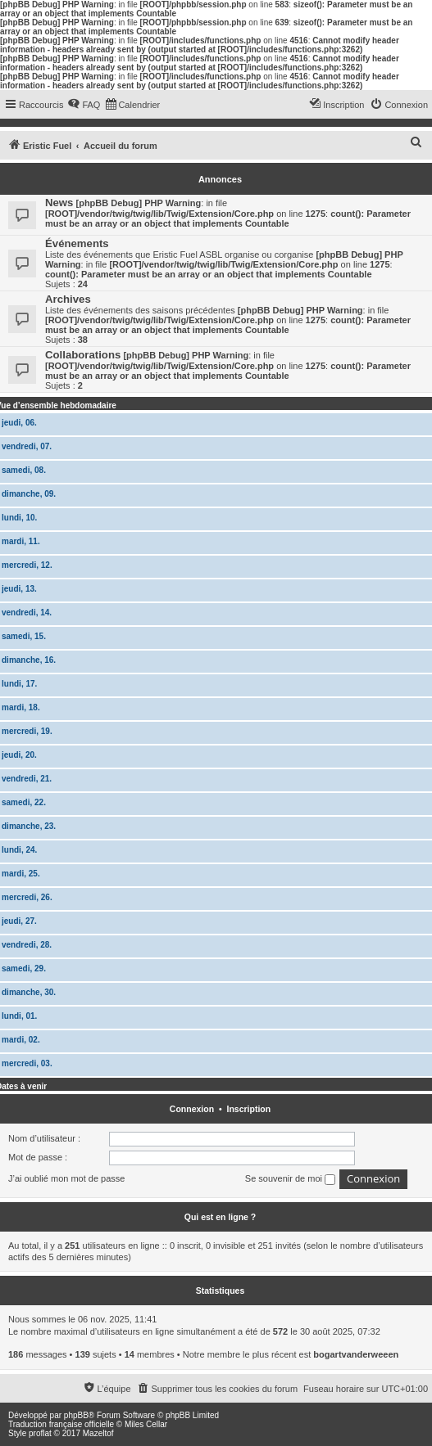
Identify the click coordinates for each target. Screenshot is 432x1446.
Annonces (220, 179)
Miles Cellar (146, 1424)
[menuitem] (83, 105)
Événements (77, 243)
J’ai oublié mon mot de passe (66, 1178)
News (59, 202)
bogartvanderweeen (355, 1354)
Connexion (192, 1109)
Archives (68, 299)
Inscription (248, 1109)
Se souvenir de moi (290, 1179)
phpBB (76, 1415)
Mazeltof (98, 1433)
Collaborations (83, 355)
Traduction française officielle (61, 1424)
